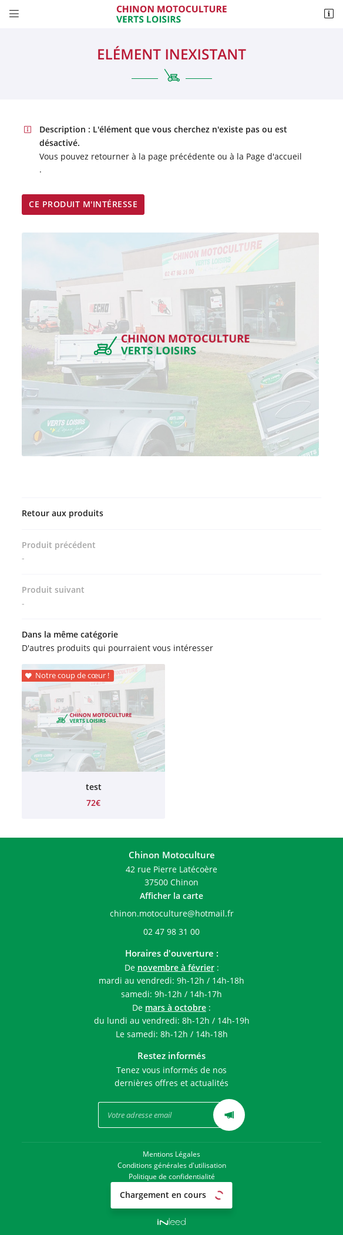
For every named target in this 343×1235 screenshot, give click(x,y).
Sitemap (171, 1199)
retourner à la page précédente (153, 156)
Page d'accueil (274, 156)
